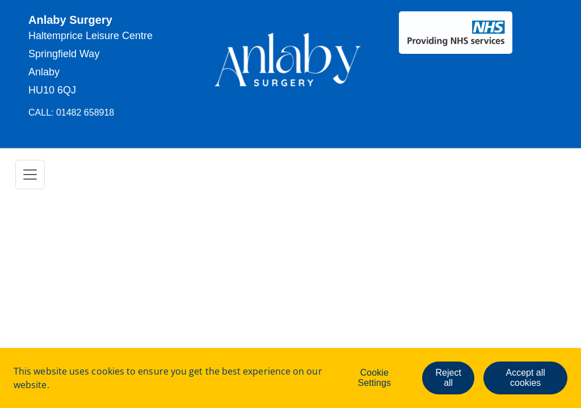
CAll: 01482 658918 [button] (71, 112)
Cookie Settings (374, 378)
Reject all (448, 378)
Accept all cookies (525, 378)
